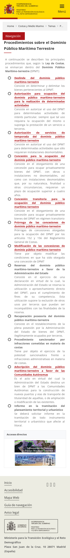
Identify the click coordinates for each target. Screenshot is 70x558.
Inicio (8, 483)
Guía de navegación (18, 505)
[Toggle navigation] (60, 8)
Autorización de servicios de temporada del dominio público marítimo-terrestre (39, 136)
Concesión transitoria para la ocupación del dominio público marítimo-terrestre (39, 203)
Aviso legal (11, 512)
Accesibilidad (13, 490)
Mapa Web (11, 498)
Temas (51, 26)
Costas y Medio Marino (31, 26)
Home (10, 26)
